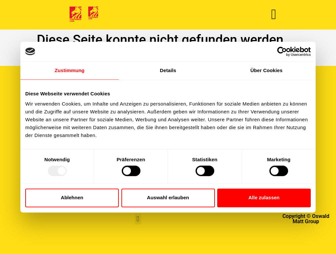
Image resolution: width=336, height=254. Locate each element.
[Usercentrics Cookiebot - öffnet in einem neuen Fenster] (282, 51)
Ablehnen (72, 198)
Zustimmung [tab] (70, 70)
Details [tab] (168, 70)
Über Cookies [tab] (266, 70)
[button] (273, 14)
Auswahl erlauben (168, 198)
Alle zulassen (264, 198)
